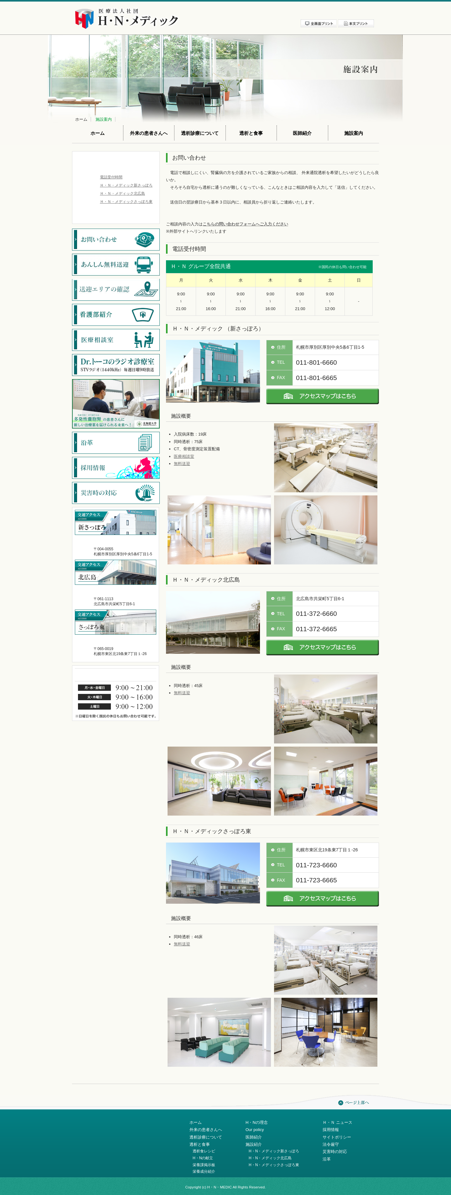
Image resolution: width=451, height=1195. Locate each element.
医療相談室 (184, 456)
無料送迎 (182, 463)
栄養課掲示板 (204, 1165)
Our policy (255, 1129)
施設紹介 (254, 1144)
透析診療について (200, 133)
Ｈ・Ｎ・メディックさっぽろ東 (126, 201)
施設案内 (104, 119)
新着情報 (256, 12)
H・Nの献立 (203, 1158)
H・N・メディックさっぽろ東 (274, 1165)
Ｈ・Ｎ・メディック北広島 (122, 193)
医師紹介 (302, 133)
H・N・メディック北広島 (270, 1158)
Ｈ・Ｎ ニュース (337, 1122)
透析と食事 (251, 133)
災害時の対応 (335, 1151)
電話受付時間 (111, 177)
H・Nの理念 (257, 1122)
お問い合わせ (360, 12)
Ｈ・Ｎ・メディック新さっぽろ (126, 185)
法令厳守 (335, 12)
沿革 (327, 1159)
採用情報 (281, 12)
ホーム (81, 119)
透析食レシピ (204, 1151)
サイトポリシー (308, 12)
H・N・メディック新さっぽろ (274, 1151)
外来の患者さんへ (149, 133)
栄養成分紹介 (204, 1171)
